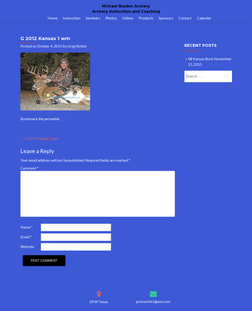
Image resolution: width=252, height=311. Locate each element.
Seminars (93, 18)
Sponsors (166, 18)
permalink (51, 118)
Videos (127, 18)
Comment (29, 168)
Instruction (71, 18)
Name (26, 227)
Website (27, 246)
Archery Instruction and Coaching (126, 11)
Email (26, 237)
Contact (185, 18)
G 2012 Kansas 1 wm (39, 138)
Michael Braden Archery (126, 6)
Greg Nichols (77, 46)
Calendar (204, 18)
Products (146, 18)
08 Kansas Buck (200, 59)
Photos (111, 18)
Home (53, 18)
